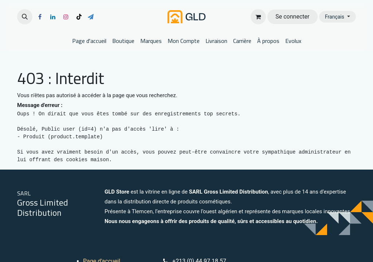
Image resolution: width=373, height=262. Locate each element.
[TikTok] (79, 17)
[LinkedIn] (53, 17)
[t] (90, 16)
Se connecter (292, 16)
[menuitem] (89, 40)
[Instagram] (66, 17)
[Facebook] (40, 17)
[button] (24, 16)
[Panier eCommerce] (258, 16)
